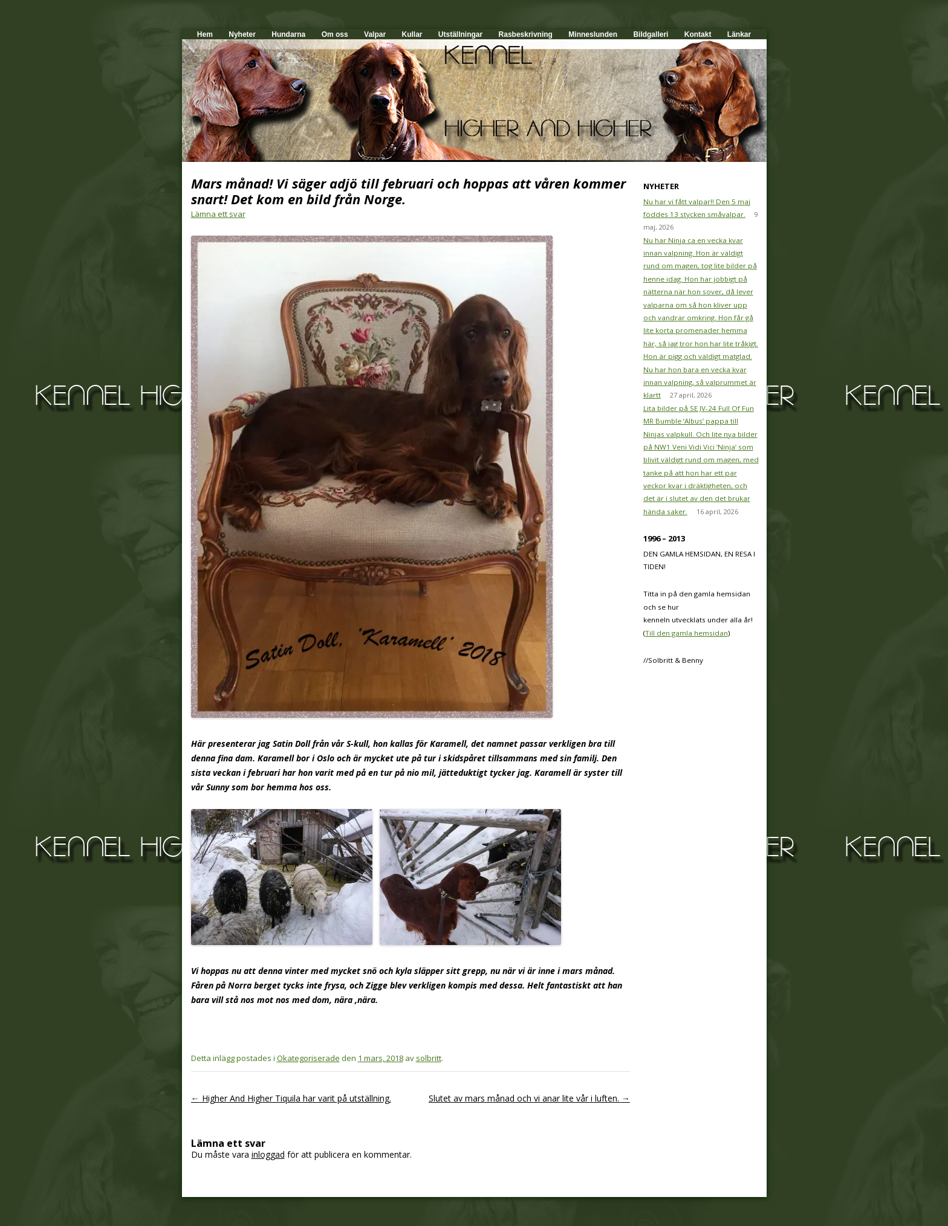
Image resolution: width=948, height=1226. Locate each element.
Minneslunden (592, 34)
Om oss (335, 34)
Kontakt (698, 34)
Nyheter (242, 34)
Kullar (411, 34)
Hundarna (288, 34)
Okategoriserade (308, 1058)
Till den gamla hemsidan (686, 632)
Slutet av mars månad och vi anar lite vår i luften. (529, 1098)
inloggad (268, 1154)
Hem (205, 34)
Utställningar (460, 34)
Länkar (739, 34)
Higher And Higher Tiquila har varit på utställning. (291, 1098)
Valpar (375, 34)
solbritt (428, 1058)
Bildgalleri (650, 34)
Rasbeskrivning (526, 34)
